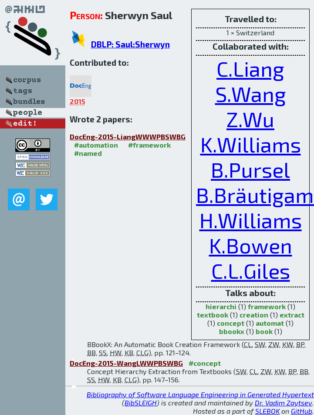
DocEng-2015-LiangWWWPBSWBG (128, 136)
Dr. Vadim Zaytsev (283, 402)
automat (270, 323)
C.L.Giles (250, 270)
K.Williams (250, 144)
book (264, 331)
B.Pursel (250, 169)
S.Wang (250, 93)
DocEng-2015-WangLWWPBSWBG (126, 363)
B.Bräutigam (255, 194)
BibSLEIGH (141, 402)
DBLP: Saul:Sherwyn (130, 44)
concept (230, 323)
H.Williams (250, 220)
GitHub (301, 411)
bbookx (231, 331)
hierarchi (221, 306)
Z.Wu (250, 119)
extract (292, 314)
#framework (149, 145)
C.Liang (250, 68)
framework (267, 306)
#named (88, 153)
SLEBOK (267, 411)
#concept (205, 363)
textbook (212, 314)
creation (254, 314)
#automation (96, 145)
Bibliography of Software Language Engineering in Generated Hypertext (200, 394)
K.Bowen (250, 245)
